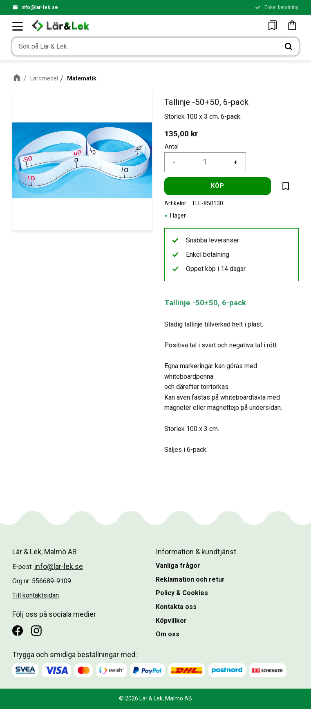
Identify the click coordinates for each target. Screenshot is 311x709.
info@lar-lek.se (39, 7)
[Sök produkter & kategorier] (145, 47)
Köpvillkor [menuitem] (171, 621)
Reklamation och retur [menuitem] (190, 579)
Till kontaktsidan (35, 595)
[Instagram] (36, 630)
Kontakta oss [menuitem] (176, 607)
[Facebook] (17, 630)
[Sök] (288, 47)
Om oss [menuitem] (167, 634)
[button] (18, 26)
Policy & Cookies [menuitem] (182, 593)
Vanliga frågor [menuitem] (178, 565)
